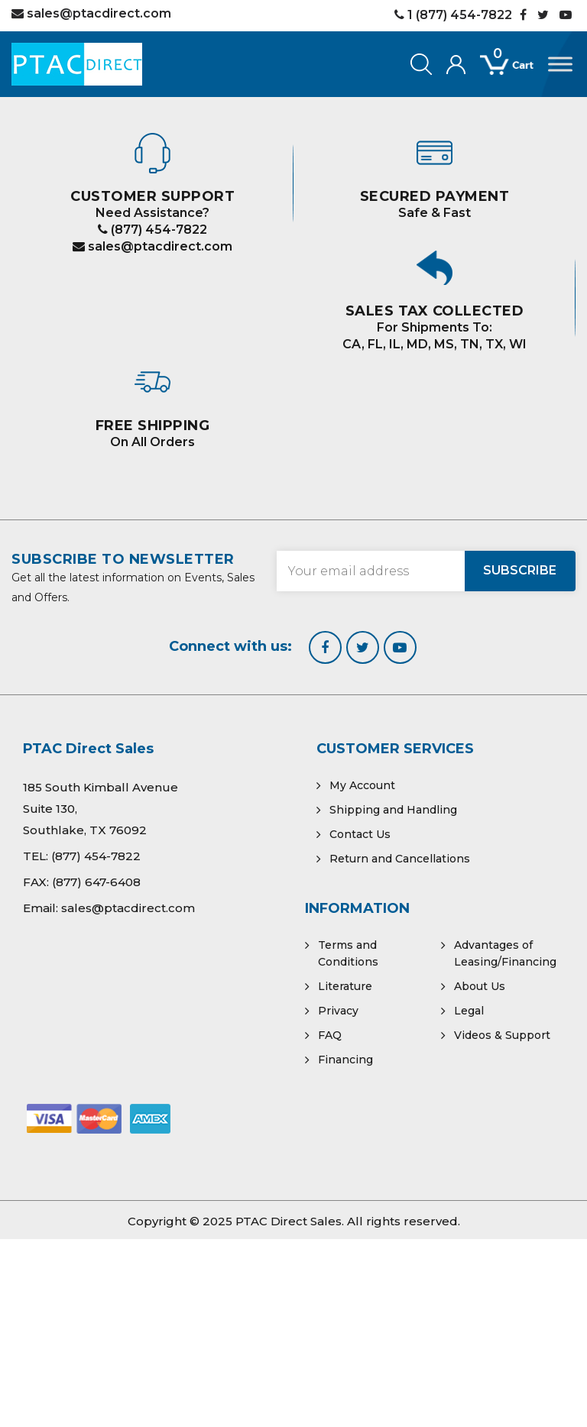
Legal (469, 1011)
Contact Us (360, 834)
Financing (345, 1059)
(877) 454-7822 (152, 229)
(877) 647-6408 (96, 882)
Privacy (338, 1011)
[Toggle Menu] (560, 64)
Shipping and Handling (393, 810)
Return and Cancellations (399, 859)
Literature (345, 986)
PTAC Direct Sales (288, 1221)
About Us (479, 986)
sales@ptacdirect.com (152, 246)
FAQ (330, 1035)
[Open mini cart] (514, 73)
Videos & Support (502, 1035)
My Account (362, 785)
